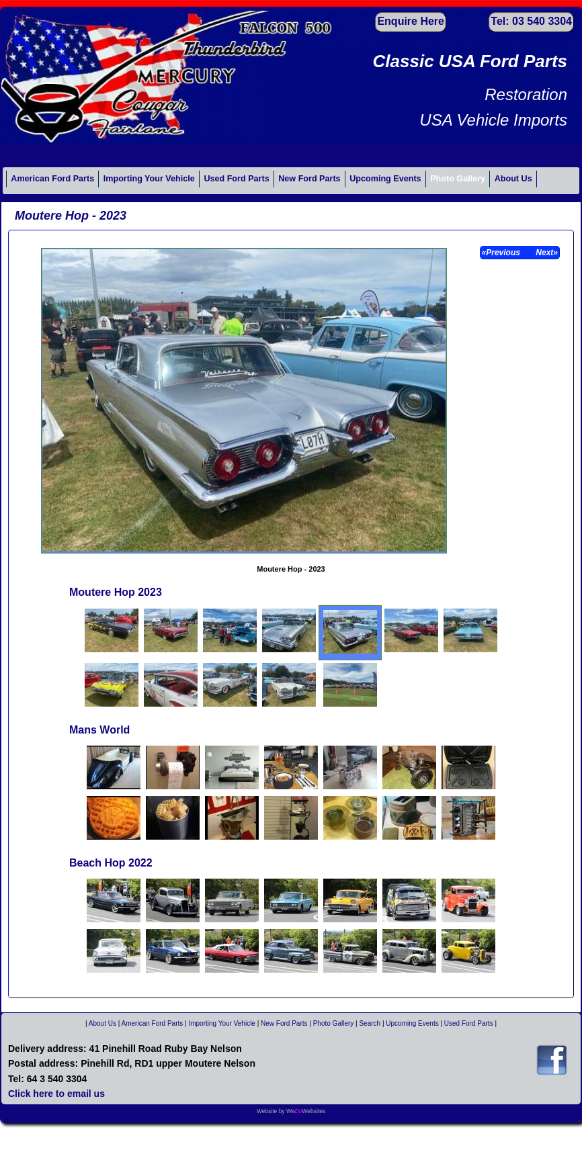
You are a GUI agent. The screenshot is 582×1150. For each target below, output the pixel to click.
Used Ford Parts (236, 178)
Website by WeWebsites (291, 1111)
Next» (546, 252)
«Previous (502, 252)
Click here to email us (56, 1093)
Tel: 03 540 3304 (531, 21)
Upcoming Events (385, 178)
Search (369, 1023)
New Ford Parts (309, 178)
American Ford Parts (52, 178)
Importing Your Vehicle (149, 178)
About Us (513, 178)
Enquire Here (410, 21)
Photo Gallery (457, 178)
